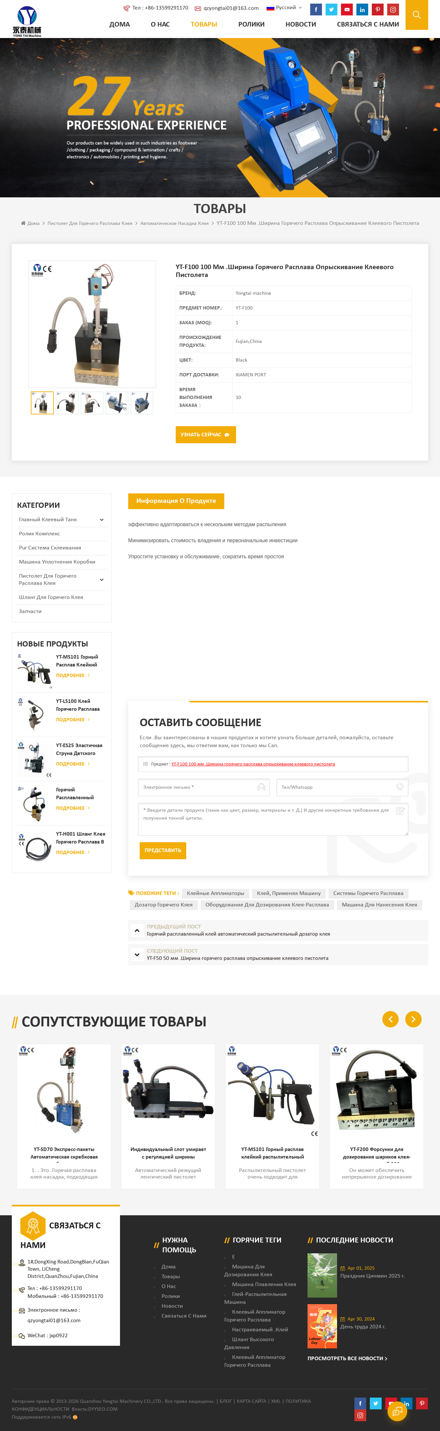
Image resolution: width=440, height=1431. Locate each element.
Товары (200, 25)
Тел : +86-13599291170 (157, 8)
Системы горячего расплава (368, 892)
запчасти (30, 610)
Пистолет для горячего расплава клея (90, 225)
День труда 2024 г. (363, 1325)
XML (276, 1399)
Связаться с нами (364, 25)
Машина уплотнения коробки (57, 561)
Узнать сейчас (201, 434)
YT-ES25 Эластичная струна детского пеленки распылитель (79, 749)
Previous (390, 1018)
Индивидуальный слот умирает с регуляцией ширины (168, 1153)
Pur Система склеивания (50, 547)
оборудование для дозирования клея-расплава (267, 904)
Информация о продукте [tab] (176, 500)
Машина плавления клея (264, 1283)
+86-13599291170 (60, 1286)
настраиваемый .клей (260, 1328)
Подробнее (73, 674)
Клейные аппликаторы (215, 892)
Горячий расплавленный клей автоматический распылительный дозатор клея (76, 793)
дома (169, 1265)
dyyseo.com (103, 1407)
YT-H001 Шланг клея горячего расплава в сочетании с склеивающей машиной (80, 837)
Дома (116, 25)
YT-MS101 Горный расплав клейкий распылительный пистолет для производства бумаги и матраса (78, 660)
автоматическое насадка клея (174, 225)
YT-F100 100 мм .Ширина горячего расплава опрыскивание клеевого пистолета (248, 763)
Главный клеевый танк (48, 518)
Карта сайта (251, 1399)
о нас (156, 25)
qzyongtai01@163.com (227, 8)
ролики (248, 25)
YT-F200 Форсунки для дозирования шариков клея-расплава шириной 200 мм (377, 1153)
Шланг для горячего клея (51, 596)
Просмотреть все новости (345, 1357)
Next (413, 1018)
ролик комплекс (39, 532)
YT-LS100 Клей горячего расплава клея (78, 704)
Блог (226, 1399)
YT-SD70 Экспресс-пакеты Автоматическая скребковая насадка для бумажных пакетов (64, 1153)
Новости (297, 25)
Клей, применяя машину (289, 892)
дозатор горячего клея (164, 904)
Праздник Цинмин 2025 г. (372, 1274)
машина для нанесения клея (379, 904)
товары (171, 1275)
